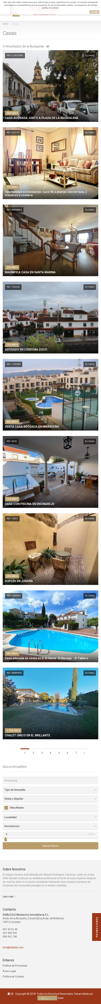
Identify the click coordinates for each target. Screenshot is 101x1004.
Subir (61, 998)
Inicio (5, 24)
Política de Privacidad (15, 965)
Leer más (8, 896)
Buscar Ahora (50, 845)
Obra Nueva (14, 807)
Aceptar (94, 12)
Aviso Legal (9, 971)
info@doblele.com (13, 947)
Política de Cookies (13, 976)
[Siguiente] (84, 752)
